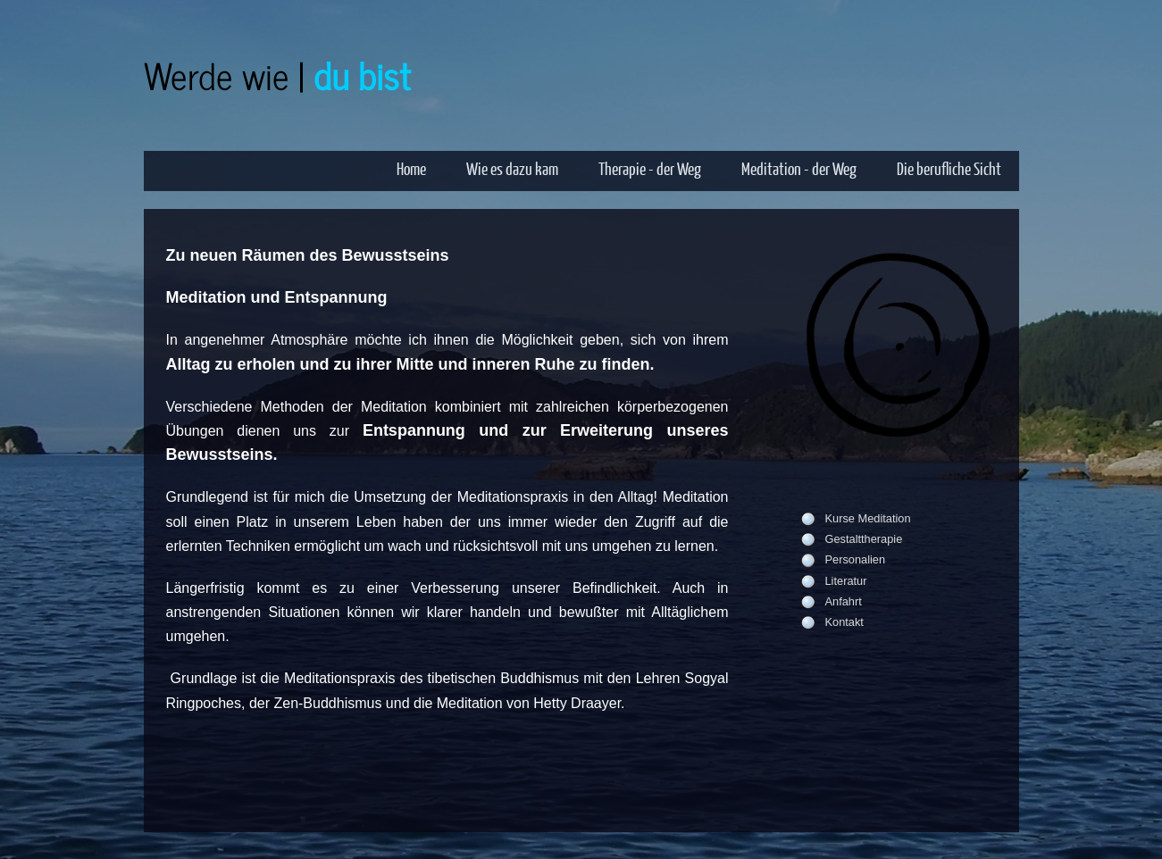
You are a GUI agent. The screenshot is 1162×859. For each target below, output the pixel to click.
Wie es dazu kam (512, 168)
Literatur (846, 581)
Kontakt (844, 622)
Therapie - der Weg (649, 168)
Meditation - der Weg (799, 168)
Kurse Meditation (868, 518)
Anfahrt (843, 601)
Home (411, 168)
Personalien (855, 559)
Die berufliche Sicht (949, 168)
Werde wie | (277, 74)
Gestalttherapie (864, 539)
